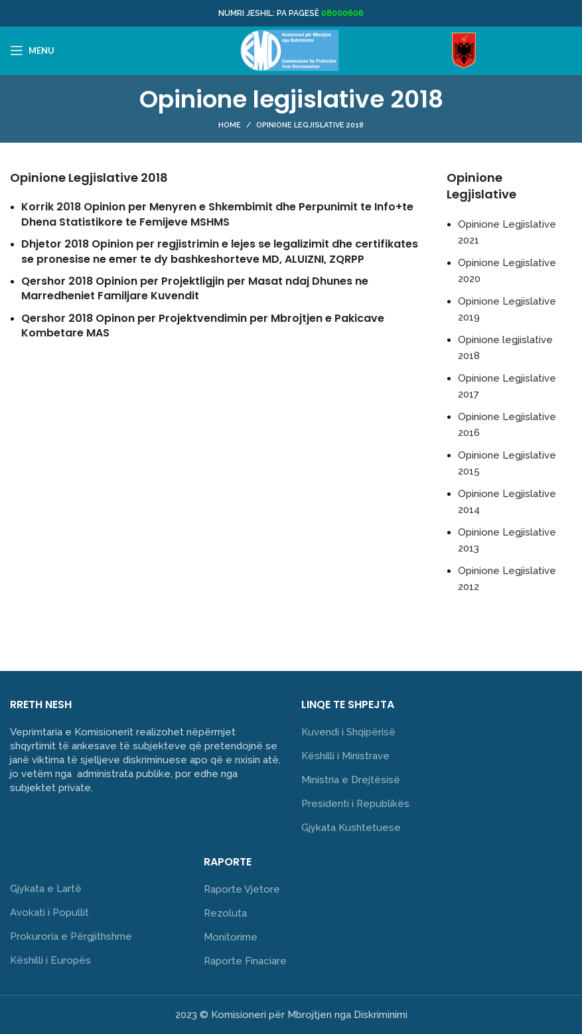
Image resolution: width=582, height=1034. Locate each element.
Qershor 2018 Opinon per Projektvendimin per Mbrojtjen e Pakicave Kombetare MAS (202, 325)
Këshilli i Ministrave (345, 756)
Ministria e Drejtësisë (350, 780)
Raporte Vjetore (242, 889)
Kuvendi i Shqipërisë (348, 732)
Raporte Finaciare (245, 961)
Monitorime (230, 937)
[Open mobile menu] (32, 50)
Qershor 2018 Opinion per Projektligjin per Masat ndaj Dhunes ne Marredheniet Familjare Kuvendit (194, 288)
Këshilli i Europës (50, 960)
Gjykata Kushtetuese (351, 828)
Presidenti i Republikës (355, 804)
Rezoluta (225, 913)
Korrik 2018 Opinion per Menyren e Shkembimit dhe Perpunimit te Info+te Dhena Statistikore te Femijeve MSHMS (217, 214)
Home (229, 125)
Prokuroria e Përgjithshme (71, 936)
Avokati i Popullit (49, 913)
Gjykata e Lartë (46, 889)
